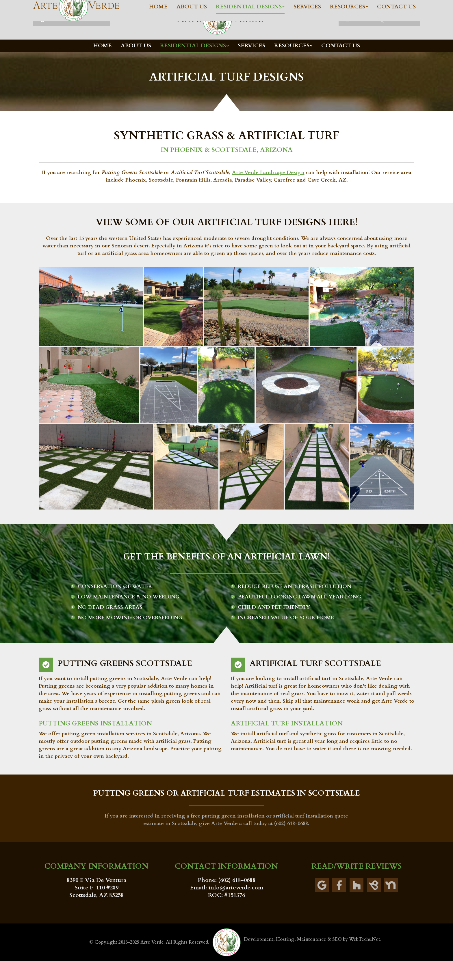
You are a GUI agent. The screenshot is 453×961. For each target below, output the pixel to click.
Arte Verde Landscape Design (268, 172)
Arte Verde (152, 942)
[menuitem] (102, 46)
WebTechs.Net (364, 939)
